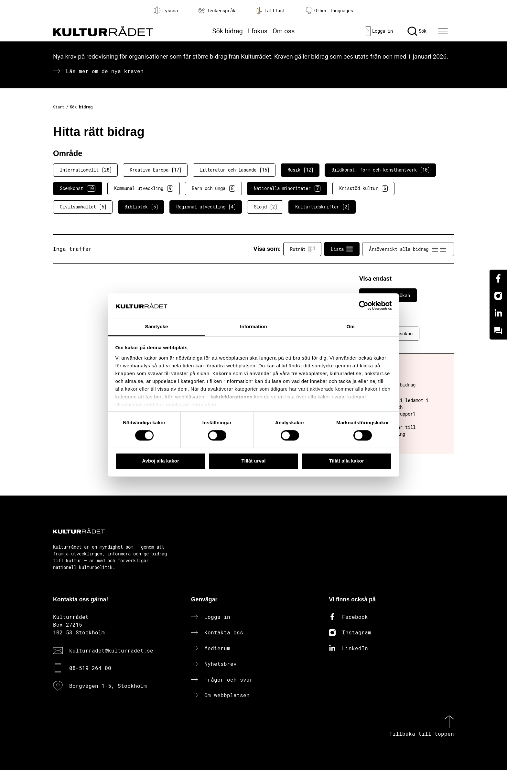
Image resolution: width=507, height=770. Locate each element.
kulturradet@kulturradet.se (111, 650)
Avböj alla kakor (160, 460)
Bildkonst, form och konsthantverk (380, 170)
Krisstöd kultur (363, 188)
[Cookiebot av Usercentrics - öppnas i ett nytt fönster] (363, 305)
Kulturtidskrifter (322, 207)
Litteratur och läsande (234, 170)
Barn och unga (213, 188)
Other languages (329, 10)
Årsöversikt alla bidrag (408, 249)
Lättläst (270, 10)
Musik (300, 170)
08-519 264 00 (90, 667)
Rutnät (302, 249)
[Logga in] (377, 31)
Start (58, 106)
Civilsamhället (83, 207)
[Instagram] (498, 296)
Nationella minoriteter (287, 188)
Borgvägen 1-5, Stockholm (108, 685)
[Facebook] (498, 278)
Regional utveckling (205, 207)
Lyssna (166, 10)
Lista (342, 249)
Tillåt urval (254, 460)
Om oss (284, 31)
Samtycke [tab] (156, 326)
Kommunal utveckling (143, 188)
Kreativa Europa (155, 170)
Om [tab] (350, 326)
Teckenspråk (217, 10)
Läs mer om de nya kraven (105, 71)
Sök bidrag (227, 31)
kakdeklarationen (231, 396)
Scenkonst (77, 188)
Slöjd (265, 207)
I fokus (257, 31)
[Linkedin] (498, 313)
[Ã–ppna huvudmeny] (444, 31)
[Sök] (416, 31)
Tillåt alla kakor (346, 460)
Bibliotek (140, 207)
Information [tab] (253, 326)
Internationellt (85, 170)
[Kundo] (498, 331)
